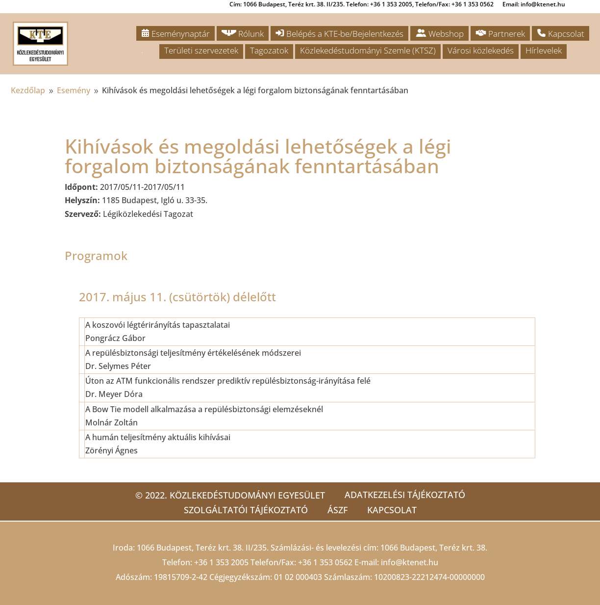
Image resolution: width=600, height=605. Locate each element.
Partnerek (500, 33)
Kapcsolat (560, 33)
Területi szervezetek (201, 50)
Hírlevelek (543, 50)
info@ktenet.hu (409, 562)
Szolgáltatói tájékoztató (246, 510)
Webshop (439, 33)
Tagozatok (269, 50)
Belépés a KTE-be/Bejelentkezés (339, 33)
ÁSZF (337, 510)
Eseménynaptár (175, 33)
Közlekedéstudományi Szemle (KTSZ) (368, 50)
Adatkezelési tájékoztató (405, 494)
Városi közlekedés (481, 50)
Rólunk (243, 33)
